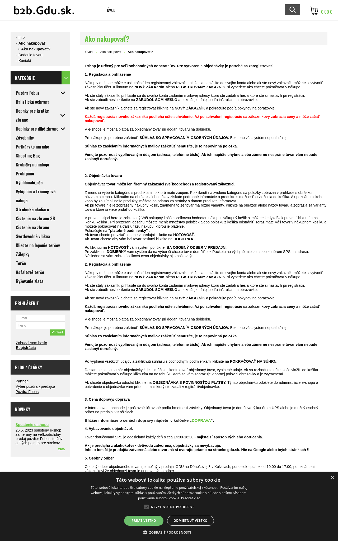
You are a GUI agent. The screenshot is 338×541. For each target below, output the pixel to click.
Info (21, 37)
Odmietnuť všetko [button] (190, 520)
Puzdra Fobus (27, 392)
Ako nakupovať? (35, 49)
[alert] (169, 506)
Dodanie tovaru (31, 55)
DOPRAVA (201, 420)
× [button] (332, 478)
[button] (169, 532)
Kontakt (24, 61)
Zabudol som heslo (31, 343)
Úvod (111, 10)
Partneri (22, 381)
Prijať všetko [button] (144, 520)
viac (61, 448)
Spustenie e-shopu (32, 425)
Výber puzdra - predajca (35, 386)
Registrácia (26, 348)
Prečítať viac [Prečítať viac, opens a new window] (190, 498)
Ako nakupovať (31, 43)
